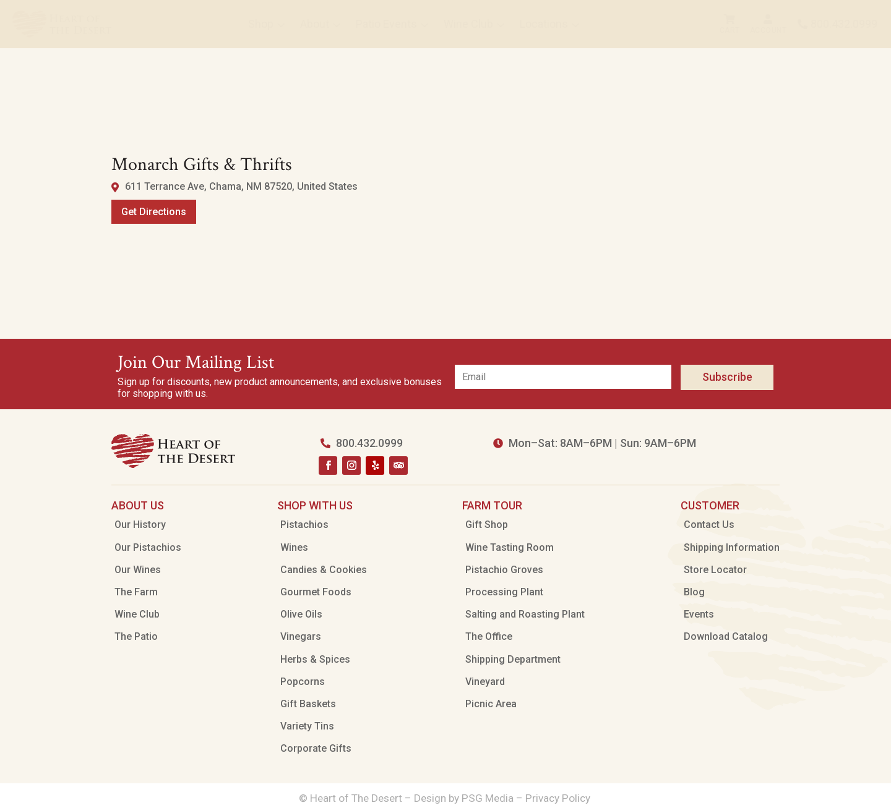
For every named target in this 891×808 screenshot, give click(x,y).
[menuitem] (61, 24)
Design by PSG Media (464, 798)
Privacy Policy (559, 798)
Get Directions (153, 212)
